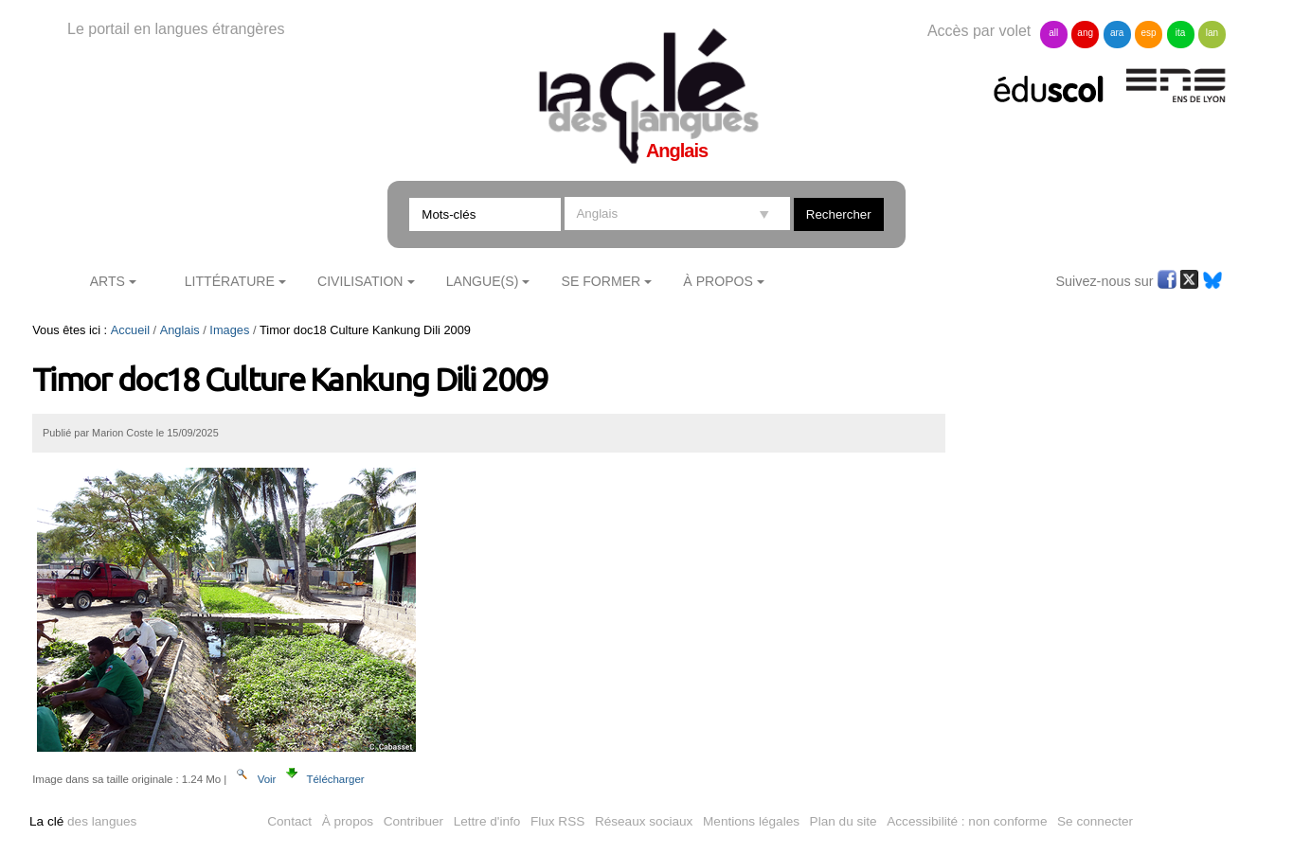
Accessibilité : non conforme (967, 821)
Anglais (180, 330)
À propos (347, 821)
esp (1149, 32)
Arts (107, 281)
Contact (289, 821)
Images (229, 330)
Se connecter (1095, 821)
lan (1212, 32)
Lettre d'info (487, 821)
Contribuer (413, 821)
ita (1181, 32)
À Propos (718, 281)
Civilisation (360, 281)
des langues (82, 821)
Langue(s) (482, 281)
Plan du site (843, 821)
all (1053, 32)
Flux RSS (557, 821)
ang (1085, 32)
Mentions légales (751, 821)
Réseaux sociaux (644, 821)
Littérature (230, 281)
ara (1116, 32)
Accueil (130, 330)
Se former (601, 281)
